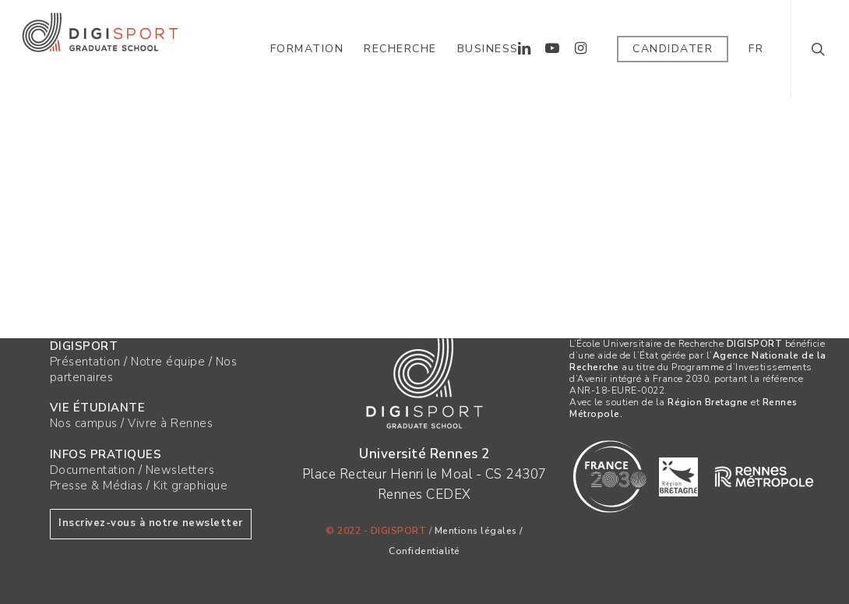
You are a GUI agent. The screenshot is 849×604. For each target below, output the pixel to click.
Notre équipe (168, 361)
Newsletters (180, 470)
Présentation (85, 361)
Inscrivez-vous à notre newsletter (150, 523)
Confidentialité (424, 551)
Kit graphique (190, 485)
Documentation (93, 470)
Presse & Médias (96, 485)
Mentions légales (476, 531)
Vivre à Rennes (170, 423)
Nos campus (84, 423)
